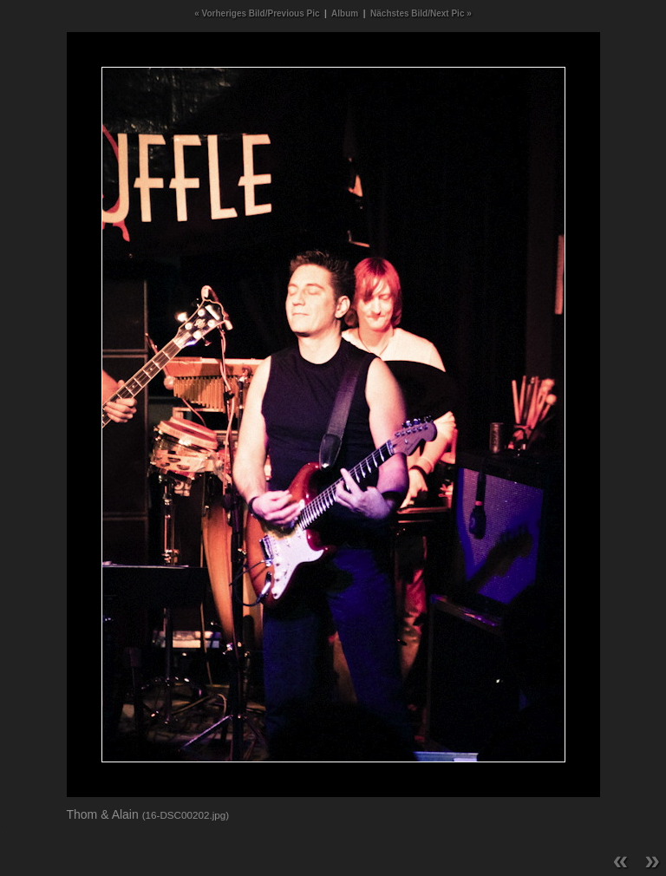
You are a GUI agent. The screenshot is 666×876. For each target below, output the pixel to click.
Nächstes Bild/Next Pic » (421, 13)
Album (344, 13)
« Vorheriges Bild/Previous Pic (256, 13)
